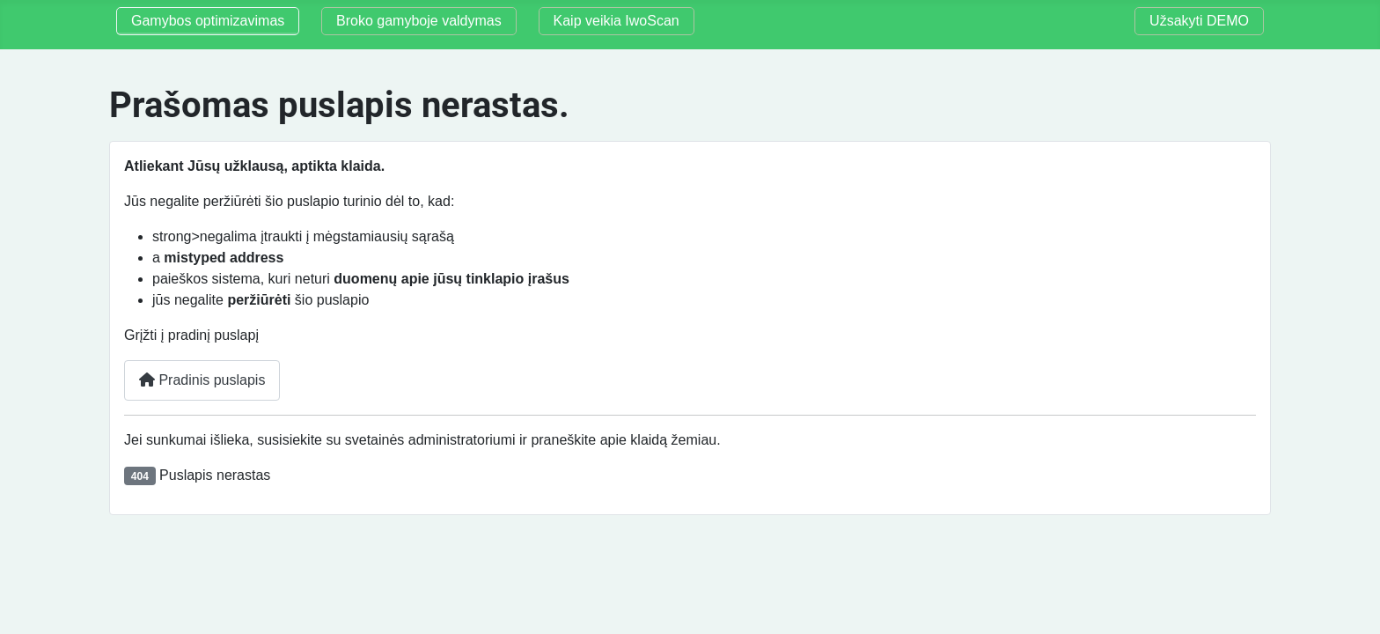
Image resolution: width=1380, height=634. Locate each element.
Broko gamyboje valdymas (419, 20)
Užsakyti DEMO (1199, 20)
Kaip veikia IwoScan (616, 20)
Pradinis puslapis (202, 379)
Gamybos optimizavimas (207, 20)
